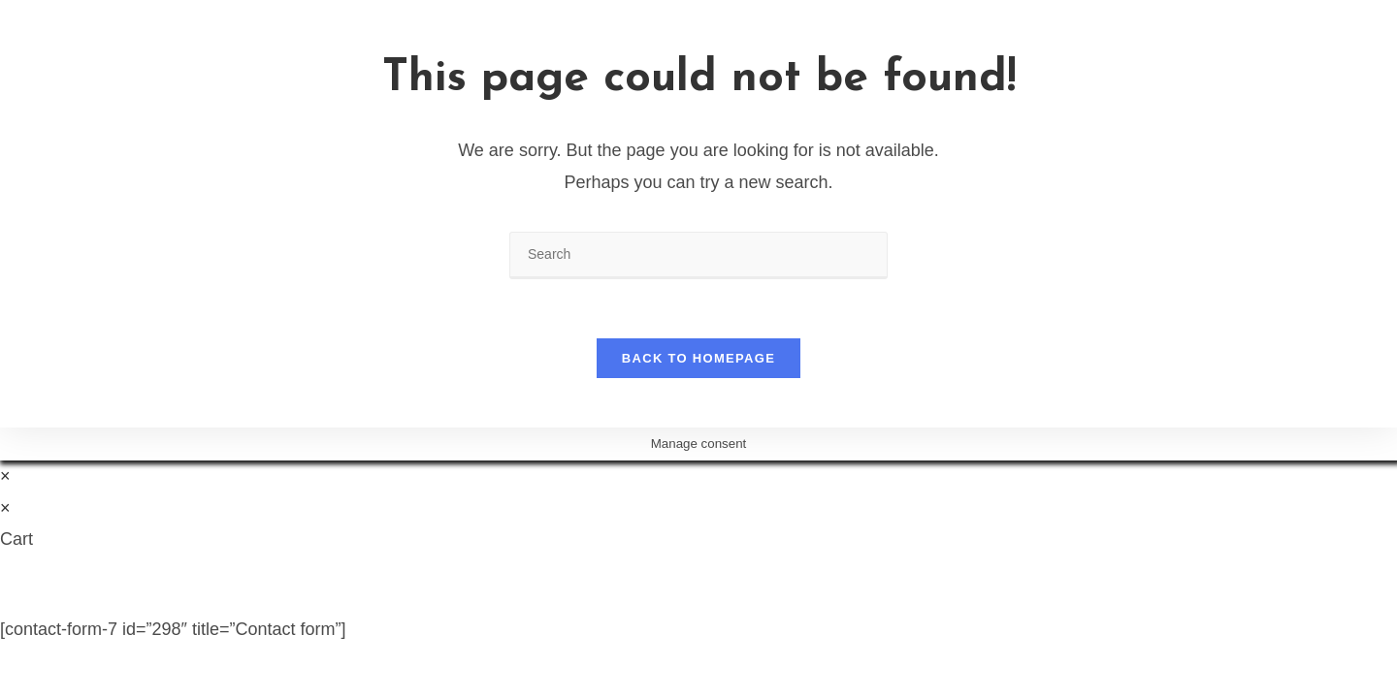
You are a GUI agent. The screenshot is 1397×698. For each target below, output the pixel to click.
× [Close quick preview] (5, 476)
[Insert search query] (698, 255)
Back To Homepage (698, 358)
